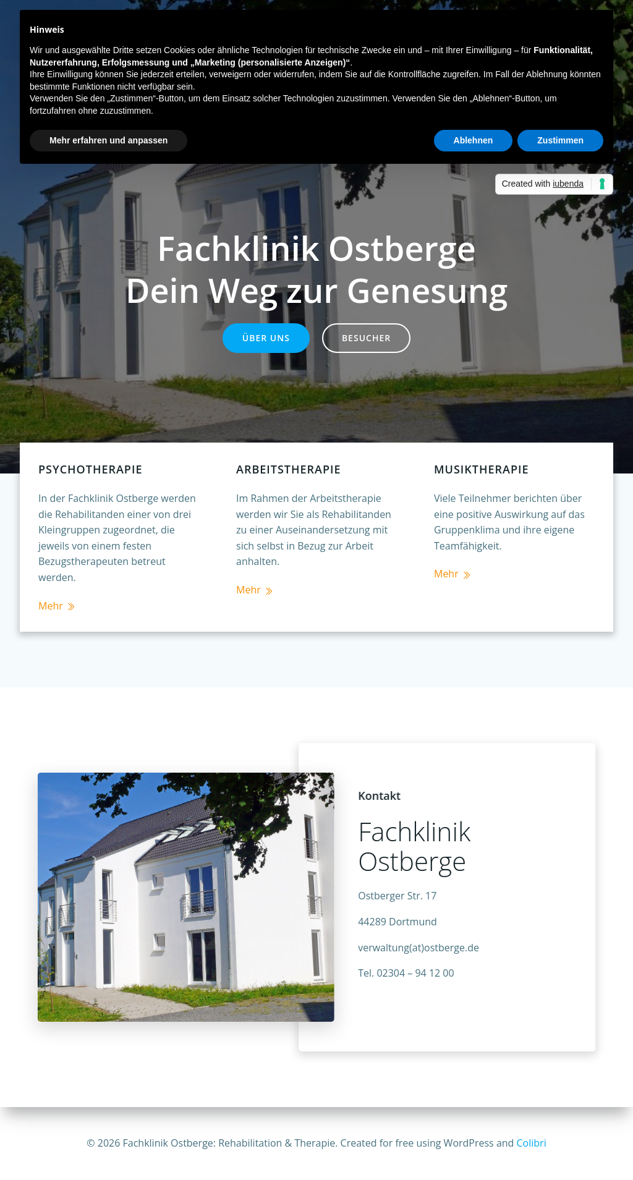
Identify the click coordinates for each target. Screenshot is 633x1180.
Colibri (531, 1143)
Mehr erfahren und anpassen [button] (108, 140)
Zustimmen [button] (560, 140)
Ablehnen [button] (473, 140)
